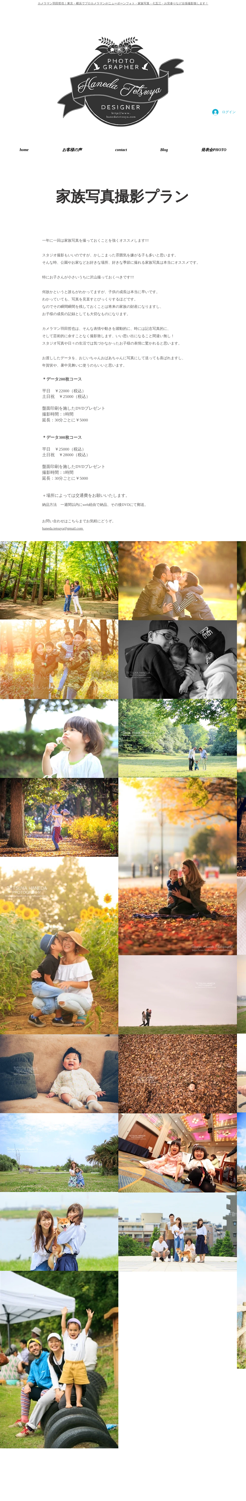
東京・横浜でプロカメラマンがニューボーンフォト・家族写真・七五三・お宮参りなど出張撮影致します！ (137, 3)
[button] (213, 149)
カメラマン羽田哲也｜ (52, 3)
